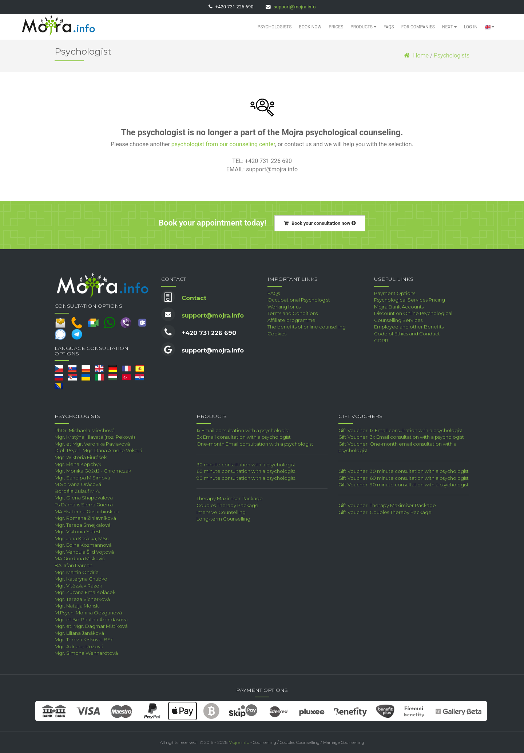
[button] (489, 27)
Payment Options (394, 293)
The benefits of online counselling (306, 327)
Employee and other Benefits (409, 327)
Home (416, 55)
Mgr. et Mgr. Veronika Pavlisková (92, 444)
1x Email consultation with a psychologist (242, 430)
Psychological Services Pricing (409, 300)
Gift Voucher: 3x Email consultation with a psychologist (401, 437)
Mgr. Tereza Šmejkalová (83, 525)
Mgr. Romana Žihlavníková (85, 518)
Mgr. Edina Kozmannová (83, 545)
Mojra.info (239, 742)
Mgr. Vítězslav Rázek (78, 586)
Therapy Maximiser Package (229, 498)
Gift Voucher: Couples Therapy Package (385, 512)
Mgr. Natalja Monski (77, 606)
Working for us (284, 307)
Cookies (276, 333)
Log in (470, 26)
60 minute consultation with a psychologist (245, 471)
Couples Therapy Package (227, 505)
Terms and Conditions (292, 313)
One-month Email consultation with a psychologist (254, 444)
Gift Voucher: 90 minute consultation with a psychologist (403, 484)
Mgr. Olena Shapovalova (84, 498)
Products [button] (363, 26)
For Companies (418, 26)
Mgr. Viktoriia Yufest (78, 531)
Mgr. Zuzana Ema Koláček (85, 592)
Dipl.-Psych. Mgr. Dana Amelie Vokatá (98, 450)
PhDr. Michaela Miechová (85, 430)
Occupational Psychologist (298, 300)
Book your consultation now (320, 223)
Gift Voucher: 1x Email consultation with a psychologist (400, 430)
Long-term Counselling (223, 519)
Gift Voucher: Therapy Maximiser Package (387, 505)
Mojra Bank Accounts (399, 307)
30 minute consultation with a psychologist (245, 464)
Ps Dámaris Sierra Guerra (84, 504)
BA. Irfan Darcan (73, 565)
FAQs (389, 26)
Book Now (310, 26)
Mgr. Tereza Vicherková (82, 599)
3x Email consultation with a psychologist (243, 437)
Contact (194, 298)
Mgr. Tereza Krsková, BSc (84, 639)
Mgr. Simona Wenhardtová (86, 653)
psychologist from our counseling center (223, 144)
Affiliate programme (291, 320)
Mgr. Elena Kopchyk (78, 464)
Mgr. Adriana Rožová (79, 646)
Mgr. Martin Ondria (77, 572)
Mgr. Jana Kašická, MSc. (82, 538)
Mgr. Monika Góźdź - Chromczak (93, 471)
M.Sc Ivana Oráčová (78, 484)
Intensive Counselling (221, 512)
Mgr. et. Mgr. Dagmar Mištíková (91, 626)
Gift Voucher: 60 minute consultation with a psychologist (403, 478)
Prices (336, 26)
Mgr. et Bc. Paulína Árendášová (91, 619)
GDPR (381, 340)
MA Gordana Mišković (80, 558)
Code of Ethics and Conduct (407, 333)
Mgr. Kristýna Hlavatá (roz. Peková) (95, 437)
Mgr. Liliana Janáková (79, 633)
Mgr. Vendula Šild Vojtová (84, 552)
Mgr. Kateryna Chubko (81, 579)
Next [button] (449, 26)
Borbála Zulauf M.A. (77, 491)
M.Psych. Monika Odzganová (88, 612)
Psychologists (274, 26)
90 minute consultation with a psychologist (245, 478)
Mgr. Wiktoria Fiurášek (81, 457)
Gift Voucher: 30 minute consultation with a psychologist (403, 471)
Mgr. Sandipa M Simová (82, 478)
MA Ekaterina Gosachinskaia (87, 511)
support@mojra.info (294, 6)
